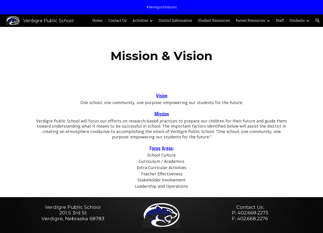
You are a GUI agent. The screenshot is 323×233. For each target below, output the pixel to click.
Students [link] (297, 20)
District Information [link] (175, 20)
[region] (161, 7)
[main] (161, 56)
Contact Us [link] (117, 20)
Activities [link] (140, 20)
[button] (317, 20)
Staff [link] (280, 20)
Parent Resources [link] (250, 20)
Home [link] (97, 20)
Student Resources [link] (214, 20)
